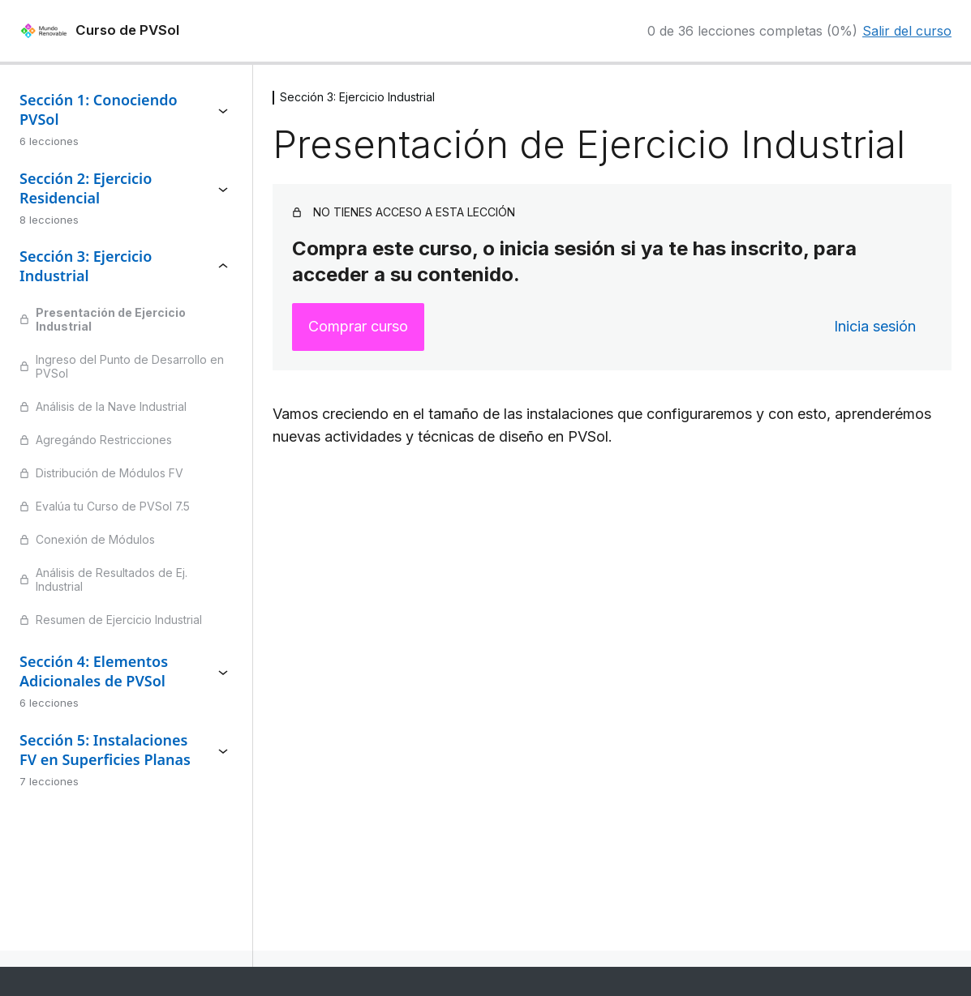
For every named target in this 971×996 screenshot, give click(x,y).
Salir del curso (907, 31)
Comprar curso (358, 326)
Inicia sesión (875, 326)
